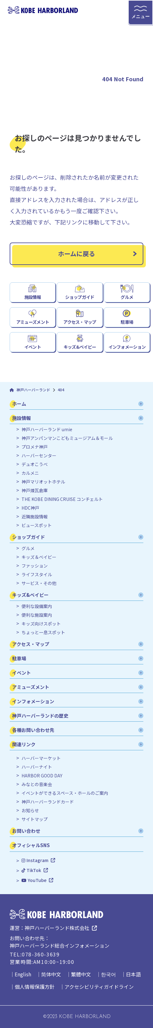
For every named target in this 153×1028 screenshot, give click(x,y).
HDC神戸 (30, 508)
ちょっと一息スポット (43, 632)
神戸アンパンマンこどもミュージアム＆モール (67, 438)
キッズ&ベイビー (80, 347)
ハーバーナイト (37, 767)
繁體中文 (81, 974)
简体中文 (51, 974)
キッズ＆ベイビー (39, 557)
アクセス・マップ (79, 322)
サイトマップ (35, 819)
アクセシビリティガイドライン (99, 986)
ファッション (35, 566)
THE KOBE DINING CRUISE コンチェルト (62, 499)
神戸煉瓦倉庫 (35, 490)
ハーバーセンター (39, 456)
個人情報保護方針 (35, 986)
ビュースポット (37, 525)
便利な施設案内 (37, 615)
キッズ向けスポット (41, 624)
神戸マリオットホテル (43, 482)
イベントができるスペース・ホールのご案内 (65, 793)
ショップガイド (79, 297)
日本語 (133, 974)
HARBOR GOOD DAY (42, 776)
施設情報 (32, 297)
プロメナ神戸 (35, 447)
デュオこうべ (35, 464)
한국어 (108, 974)
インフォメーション (127, 347)
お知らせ (30, 810)
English (23, 974)
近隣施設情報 (35, 517)
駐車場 (127, 322)
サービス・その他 (39, 583)
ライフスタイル (37, 575)
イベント (32, 347)
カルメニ (30, 473)
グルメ (127, 297)
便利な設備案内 (37, 606)
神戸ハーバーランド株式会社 (57, 927)
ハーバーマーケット (41, 758)
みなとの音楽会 (37, 784)
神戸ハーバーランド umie (47, 429)
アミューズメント (32, 322)
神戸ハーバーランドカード (48, 802)
